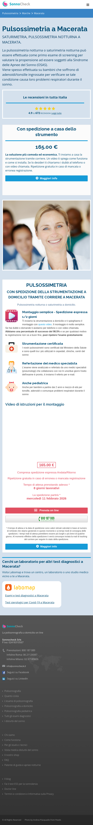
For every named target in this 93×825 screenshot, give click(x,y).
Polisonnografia (12, 691)
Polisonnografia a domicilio (18, 706)
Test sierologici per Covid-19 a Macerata (29, 602)
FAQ (6, 760)
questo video (45, 324)
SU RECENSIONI (39, 113)
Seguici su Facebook (15, 672)
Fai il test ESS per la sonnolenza (21, 783)
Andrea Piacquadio (41, 820)
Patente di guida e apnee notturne (22, 765)
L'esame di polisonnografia (18, 701)
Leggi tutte (56, 113)
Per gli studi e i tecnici (15, 745)
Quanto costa (11, 696)
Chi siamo (9, 735)
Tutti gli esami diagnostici (17, 716)
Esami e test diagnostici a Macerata (26, 595)
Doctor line (10, 789)
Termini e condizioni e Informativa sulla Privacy (29, 794)
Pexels (58, 820)
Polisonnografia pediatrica (18, 711)
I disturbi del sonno (14, 721)
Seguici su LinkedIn (15, 678)
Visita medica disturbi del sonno (21, 750)
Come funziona (12, 740)
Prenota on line (46, 510)
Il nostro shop (11, 755)
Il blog (7, 778)
